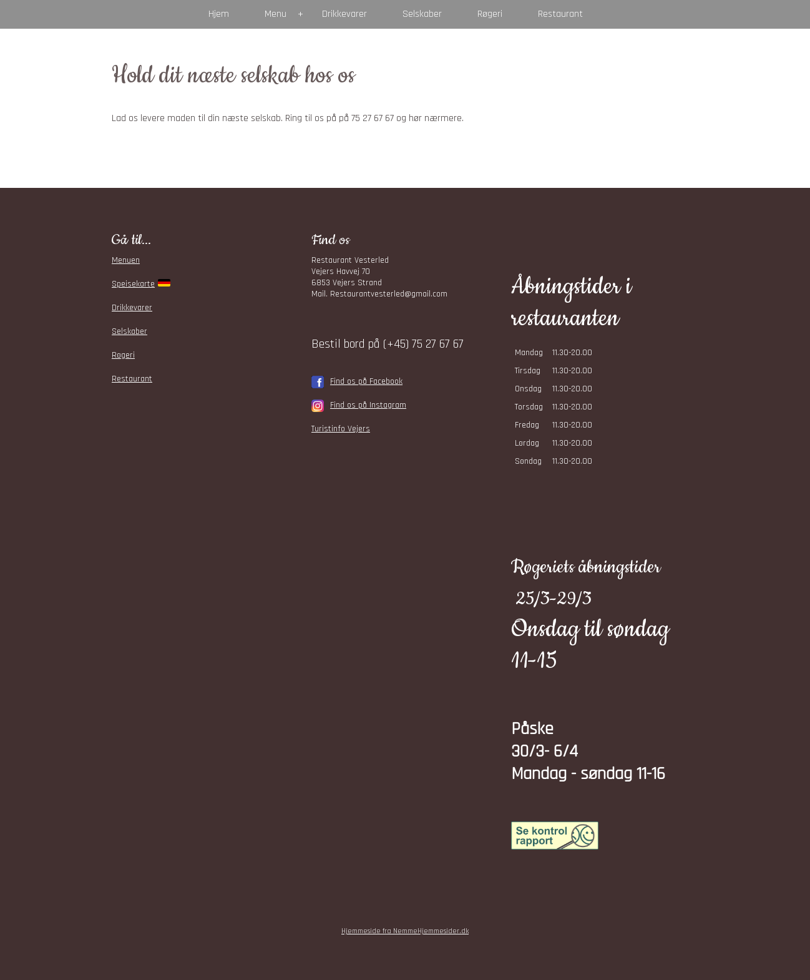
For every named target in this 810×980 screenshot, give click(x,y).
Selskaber (422, 14)
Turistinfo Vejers (340, 428)
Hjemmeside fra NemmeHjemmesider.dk (405, 931)
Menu (275, 14)
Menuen (126, 260)
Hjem (218, 14)
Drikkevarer (344, 14)
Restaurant (560, 14)
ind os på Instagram (370, 405)
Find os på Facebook (366, 381)
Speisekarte (133, 284)
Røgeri (489, 14)
